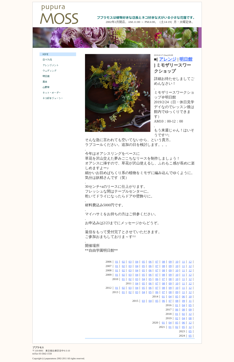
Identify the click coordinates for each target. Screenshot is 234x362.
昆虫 (58, 82)
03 (130, 261)
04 (136, 261)
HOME (58, 54)
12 (190, 261)
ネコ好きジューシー (58, 98)
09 (170, 261)
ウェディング (58, 71)
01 (116, 261)
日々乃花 (58, 60)
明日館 (185, 59)
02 (123, 261)
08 (163, 261)
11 (183, 261)
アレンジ (167, 59)
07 (156, 261)
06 (150, 261)
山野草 (58, 87)
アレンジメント (58, 65)
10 (176, 261)
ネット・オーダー (58, 93)
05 (143, 261)
